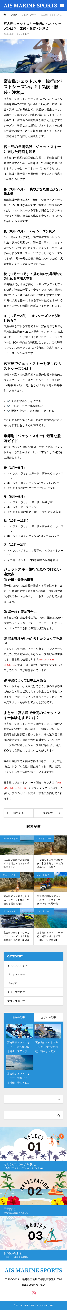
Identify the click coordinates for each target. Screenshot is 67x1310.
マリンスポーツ (16, 1001)
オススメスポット (17, 965)
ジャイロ (12, 983)
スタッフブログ (16, 992)
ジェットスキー (23, 34)
